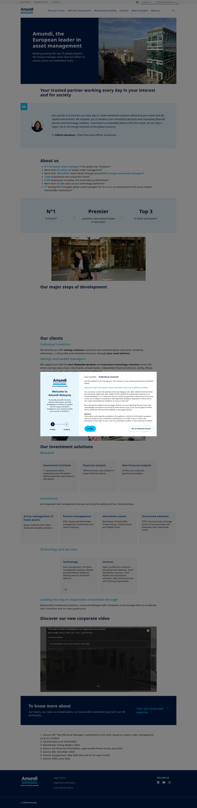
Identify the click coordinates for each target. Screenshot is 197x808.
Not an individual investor (141, 429)
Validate (90, 429)
